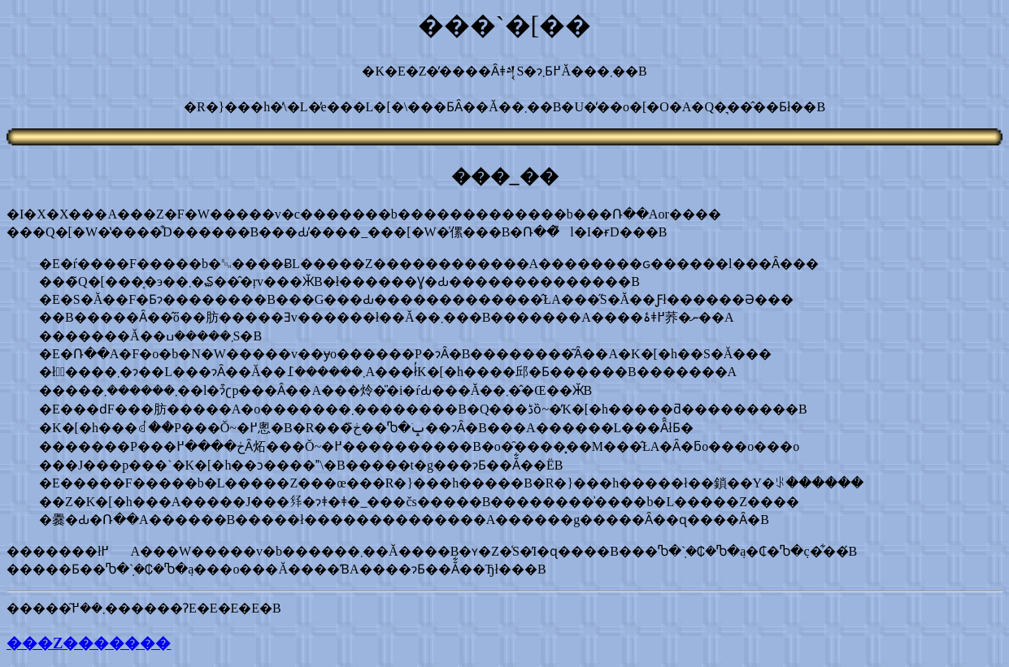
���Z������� (89, 643)
